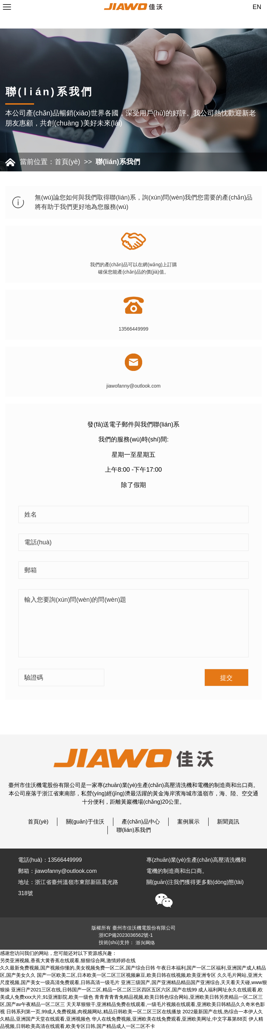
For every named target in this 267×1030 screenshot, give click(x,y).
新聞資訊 (228, 822)
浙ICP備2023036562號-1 (126, 935)
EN (257, 6)
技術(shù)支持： (127, 943)
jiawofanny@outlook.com (133, 386)
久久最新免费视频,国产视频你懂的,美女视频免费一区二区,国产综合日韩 (77, 968)
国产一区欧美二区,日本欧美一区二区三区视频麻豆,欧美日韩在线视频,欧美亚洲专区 (126, 975)
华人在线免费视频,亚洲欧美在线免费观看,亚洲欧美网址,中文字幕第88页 (169, 1019)
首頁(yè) (38, 822)
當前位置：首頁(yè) (50, 161)
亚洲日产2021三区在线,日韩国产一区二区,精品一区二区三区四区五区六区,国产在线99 (104, 989)
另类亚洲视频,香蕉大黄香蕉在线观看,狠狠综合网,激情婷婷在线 (68, 960)
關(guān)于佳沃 (85, 822)
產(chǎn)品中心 (141, 822)
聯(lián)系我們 (118, 161)
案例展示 (188, 822)
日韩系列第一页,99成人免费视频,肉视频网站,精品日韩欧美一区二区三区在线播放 (93, 1011)
